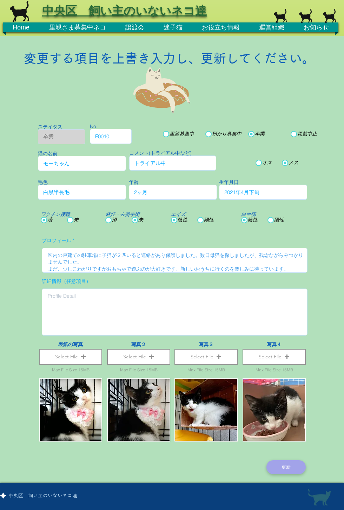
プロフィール (56, 240)
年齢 (134, 182)
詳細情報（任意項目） (66, 281)
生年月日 (229, 182)
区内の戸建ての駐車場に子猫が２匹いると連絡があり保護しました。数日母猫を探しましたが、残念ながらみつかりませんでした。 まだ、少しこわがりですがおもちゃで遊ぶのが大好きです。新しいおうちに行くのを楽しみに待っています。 (174, 260)
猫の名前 (48, 153)
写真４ (274, 344)
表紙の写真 (70, 344)
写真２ (138, 344)
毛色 (43, 182)
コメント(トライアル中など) (160, 153)
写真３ (206, 344)
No (93, 126)
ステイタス (50, 126)
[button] (70, 357)
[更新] (286, 467)
